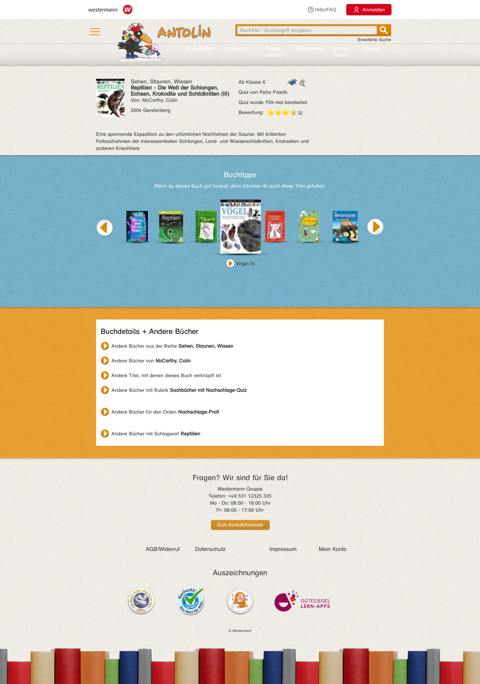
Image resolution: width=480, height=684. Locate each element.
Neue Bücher (199, 49)
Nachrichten (309, 49)
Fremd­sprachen (274, 52)
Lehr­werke (237, 49)
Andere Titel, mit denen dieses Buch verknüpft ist (166, 375)
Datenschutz (210, 549)
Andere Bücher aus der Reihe (172, 346)
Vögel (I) (245, 263)
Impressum (283, 549)
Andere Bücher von (151, 361)
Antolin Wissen (342, 52)
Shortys (371, 49)
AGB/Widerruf (163, 549)
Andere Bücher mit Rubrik (179, 390)
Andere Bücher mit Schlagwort (155, 434)
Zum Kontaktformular (240, 525)
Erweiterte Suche (374, 39)
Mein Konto (333, 549)
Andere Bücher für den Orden (165, 412)
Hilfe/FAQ (321, 10)
